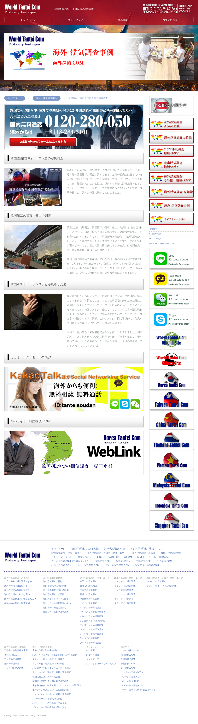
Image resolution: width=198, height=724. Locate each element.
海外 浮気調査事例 (46, 98)
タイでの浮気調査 (88, 603)
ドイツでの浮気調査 (123, 590)
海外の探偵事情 (11, 663)
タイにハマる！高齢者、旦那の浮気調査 (51, 672)
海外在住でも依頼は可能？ (17, 590)
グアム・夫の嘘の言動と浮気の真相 (49, 707)
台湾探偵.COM (128, 659)
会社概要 (153, 229)
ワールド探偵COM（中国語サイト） (70, 561)
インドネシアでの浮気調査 (92, 612)
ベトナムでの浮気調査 (90, 607)
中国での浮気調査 (88, 590)
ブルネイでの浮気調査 (90, 642)
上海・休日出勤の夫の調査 (45, 650)
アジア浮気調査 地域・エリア (147, 548)
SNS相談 (122, 20)
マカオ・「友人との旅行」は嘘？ (48, 659)
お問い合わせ (170, 20)
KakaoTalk (113, 557)
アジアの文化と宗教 (13, 668)
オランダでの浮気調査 (125, 603)
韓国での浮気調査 (88, 581)
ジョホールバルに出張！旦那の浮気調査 (51, 694)
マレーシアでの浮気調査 (91, 616)
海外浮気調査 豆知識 (143, 553)
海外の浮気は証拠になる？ (17, 585)
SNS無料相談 (155, 234)
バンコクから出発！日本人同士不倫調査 (51, 668)
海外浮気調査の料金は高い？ (18, 594)
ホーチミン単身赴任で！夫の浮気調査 (50, 690)
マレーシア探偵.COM (88, 565)
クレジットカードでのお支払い (162, 243)
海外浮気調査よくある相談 (85, 548)
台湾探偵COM (123, 561)
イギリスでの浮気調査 (125, 585)
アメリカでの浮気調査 (125, 581)
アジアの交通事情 (12, 659)
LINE (99, 557)
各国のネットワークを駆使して (59, 599)
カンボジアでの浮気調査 (91, 629)
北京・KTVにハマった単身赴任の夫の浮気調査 (54, 655)
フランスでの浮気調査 (125, 594)
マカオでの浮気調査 (89, 599)
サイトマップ (75, 20)
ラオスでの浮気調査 (89, 638)
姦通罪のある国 (11, 655)
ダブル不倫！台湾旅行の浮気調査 (48, 663)
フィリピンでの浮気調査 (91, 625)
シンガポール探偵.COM (132, 685)
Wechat (128, 557)
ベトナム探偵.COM (61, 565)
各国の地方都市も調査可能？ (18, 603)
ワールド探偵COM (159, 557)
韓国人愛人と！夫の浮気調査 (46, 677)
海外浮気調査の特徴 (114, 548)
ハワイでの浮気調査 (156, 581)
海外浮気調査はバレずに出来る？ (21, 599)
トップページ (28, 20)
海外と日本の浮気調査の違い (57, 603)
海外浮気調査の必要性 (53, 594)
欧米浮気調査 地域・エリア (66, 553)
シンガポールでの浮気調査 (92, 621)
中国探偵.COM (143, 561)
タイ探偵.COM (164, 561)
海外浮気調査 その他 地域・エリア (106, 553)
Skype (140, 557)
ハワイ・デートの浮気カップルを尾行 (50, 703)
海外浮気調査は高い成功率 (57, 590)
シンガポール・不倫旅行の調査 (47, 698)
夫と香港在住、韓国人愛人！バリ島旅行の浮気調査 (56, 685)
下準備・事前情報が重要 (16, 650)
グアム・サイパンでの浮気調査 (162, 585)
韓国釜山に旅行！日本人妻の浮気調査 (50, 681)
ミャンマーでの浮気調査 (91, 634)
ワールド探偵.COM (130, 650)
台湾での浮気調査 (88, 585)
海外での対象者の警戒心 (55, 607)
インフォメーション (61, 557)
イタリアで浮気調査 (123, 599)
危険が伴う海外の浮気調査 (56, 612)
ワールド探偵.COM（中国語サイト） (138, 690)
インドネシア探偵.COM (117, 565)
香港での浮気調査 (88, 594)
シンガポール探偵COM (147, 565)
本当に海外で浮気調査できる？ (20, 581)
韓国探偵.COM (102, 561)
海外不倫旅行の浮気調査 (55, 585)
